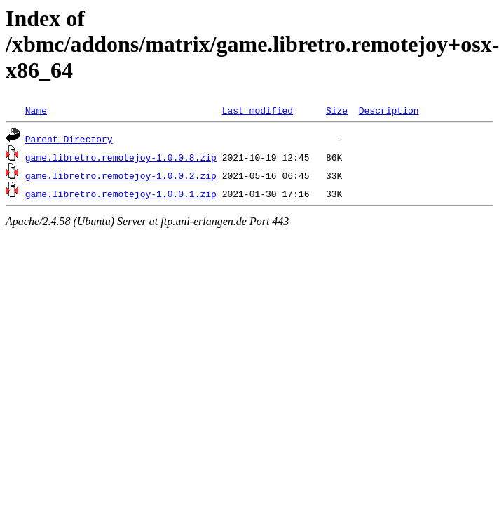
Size (337, 110)
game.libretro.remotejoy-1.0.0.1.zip (121, 193)
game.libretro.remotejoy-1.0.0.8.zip (121, 157)
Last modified (257, 110)
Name (36, 110)
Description (389, 110)
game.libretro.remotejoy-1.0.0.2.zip (121, 175)
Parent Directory (69, 139)
